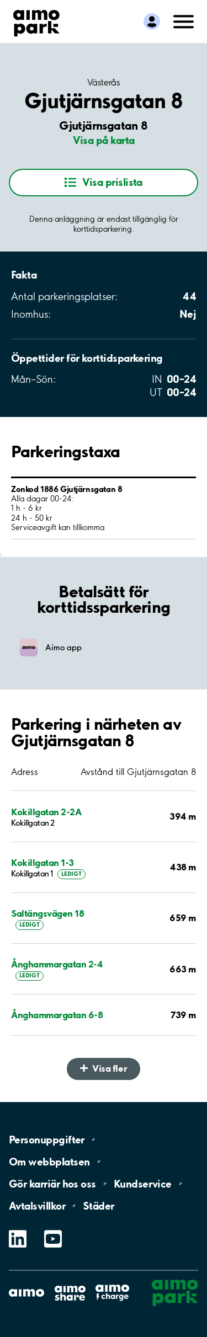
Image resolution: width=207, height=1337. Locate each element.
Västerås (103, 82)
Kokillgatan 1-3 (42, 862)
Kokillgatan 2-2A (46, 811)
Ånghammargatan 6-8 (57, 1014)
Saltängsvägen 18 (47, 913)
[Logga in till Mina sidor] (152, 21)
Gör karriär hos (52, 1183)
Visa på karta (104, 140)
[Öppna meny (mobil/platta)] (183, 20)
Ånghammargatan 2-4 (57, 964)
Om (49, 1161)
